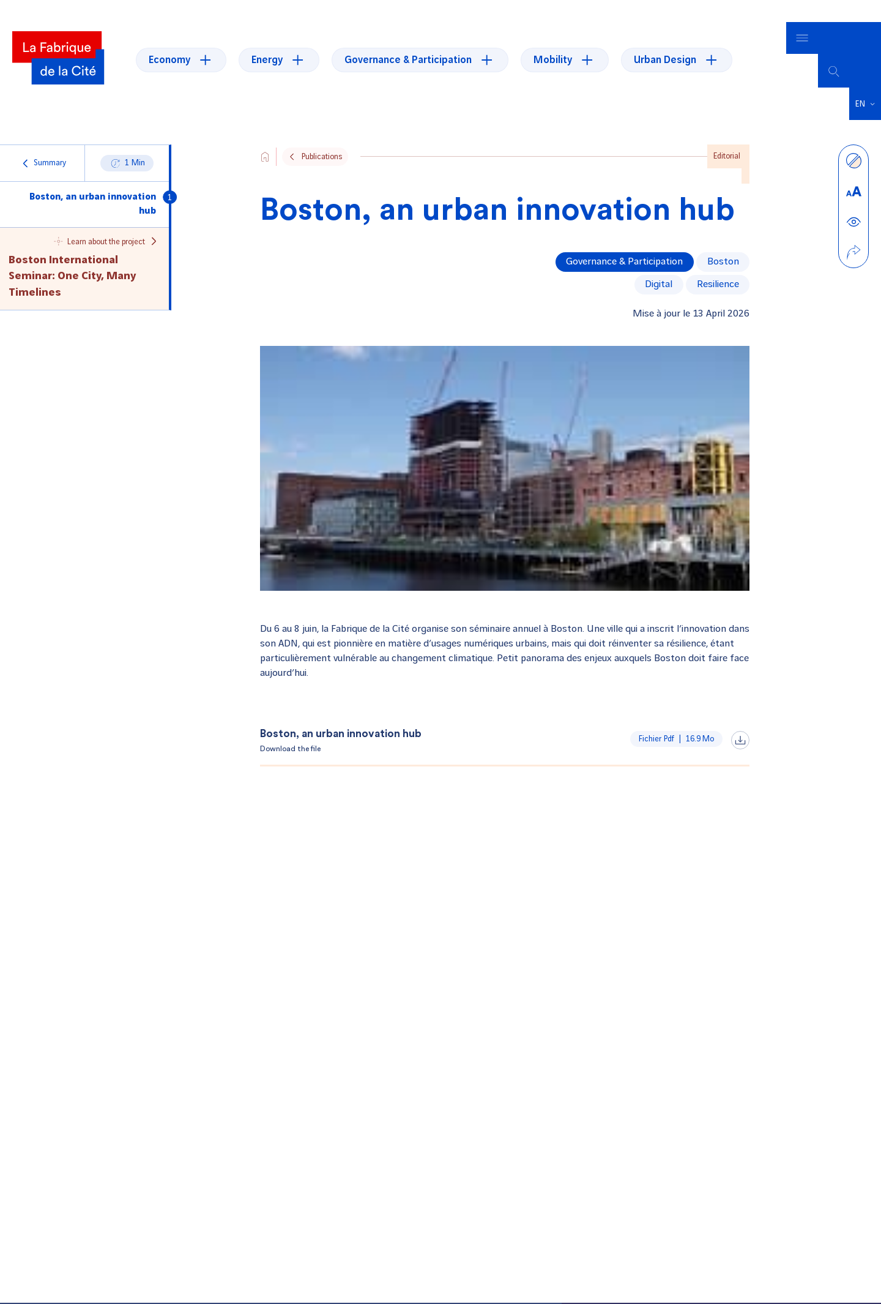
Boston (723, 239)
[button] (865, 81)
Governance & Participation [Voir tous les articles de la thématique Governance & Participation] (624, 239)
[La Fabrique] (58, 49)
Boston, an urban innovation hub (92, 181)
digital (658, 262)
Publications (322, 134)
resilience (718, 262)
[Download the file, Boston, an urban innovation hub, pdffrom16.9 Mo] (504, 718)
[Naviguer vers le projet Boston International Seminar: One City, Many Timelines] (84, 245)
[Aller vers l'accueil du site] (265, 134)
